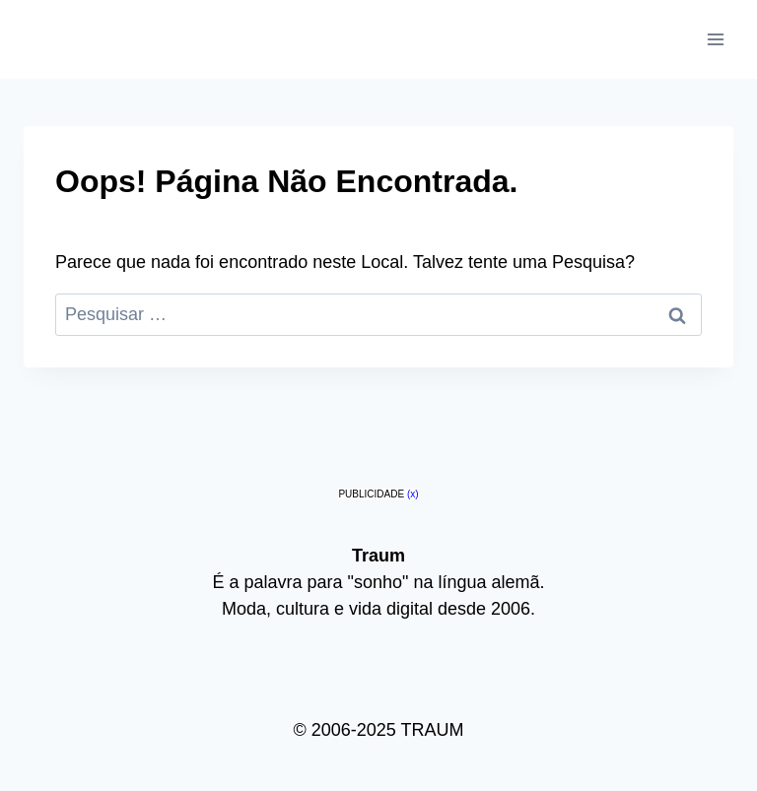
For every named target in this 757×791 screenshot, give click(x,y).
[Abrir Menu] (715, 39)
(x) (413, 494)
